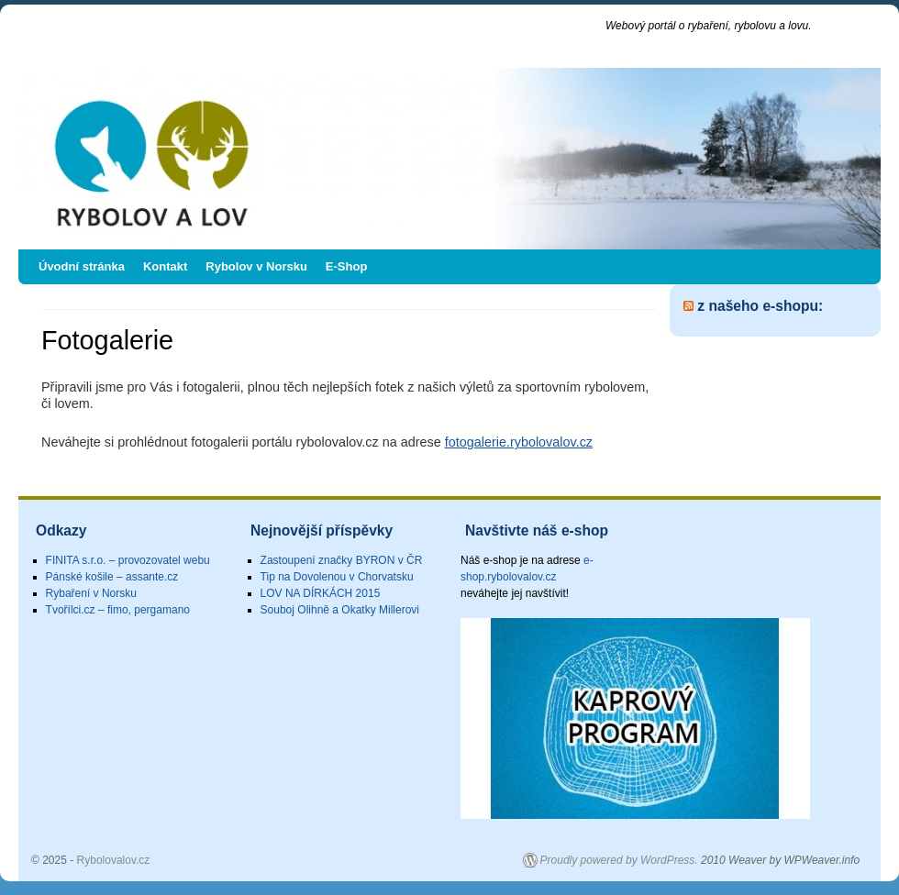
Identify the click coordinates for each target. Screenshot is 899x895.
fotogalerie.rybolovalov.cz (519, 442)
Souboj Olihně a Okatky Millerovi (340, 609)
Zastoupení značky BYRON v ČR (342, 560)
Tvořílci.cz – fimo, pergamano (118, 609)
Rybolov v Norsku (256, 266)
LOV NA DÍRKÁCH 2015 (321, 593)
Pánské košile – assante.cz (112, 576)
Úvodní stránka (82, 266)
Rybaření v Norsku (91, 593)
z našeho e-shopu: (760, 306)
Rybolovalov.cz (136, 34)
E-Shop (347, 266)
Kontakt (165, 266)
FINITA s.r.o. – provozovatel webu (128, 560)
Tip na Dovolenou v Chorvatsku (337, 576)
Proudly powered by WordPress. (619, 860)
